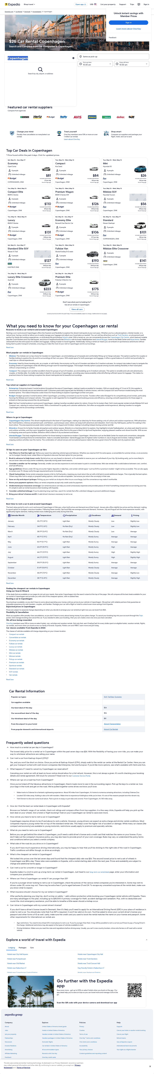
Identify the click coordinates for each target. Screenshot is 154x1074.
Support (122, 4)
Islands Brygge (101, 339)
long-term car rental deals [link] (99, 872)
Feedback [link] (8, 1057)
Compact (13, 371)
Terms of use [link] (83, 1034)
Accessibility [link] (83, 1046)
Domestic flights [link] (47, 1042)
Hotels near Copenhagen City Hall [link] (90, 954)
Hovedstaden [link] (36, 12)
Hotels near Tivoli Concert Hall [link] (89, 963)
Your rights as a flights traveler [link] (126, 1050)
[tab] (11, 947)
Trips (132, 4)
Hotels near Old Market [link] (16, 963)
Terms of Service (23, 1068)
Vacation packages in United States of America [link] (57, 1038)
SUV (105, 697)
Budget (12, 396)
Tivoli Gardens (123, 335)
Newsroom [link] (8, 1042)
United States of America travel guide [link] (54, 1026)
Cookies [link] (82, 1030)
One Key (9, 623)
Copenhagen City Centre (119, 337)
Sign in (146, 4)
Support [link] (119, 1026)
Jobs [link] (6, 1030)
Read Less (10, 347)
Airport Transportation (112, 724)
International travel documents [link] (127, 1046)
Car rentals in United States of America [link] (54, 1046)
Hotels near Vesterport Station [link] (89, 972)
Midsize (12, 356)
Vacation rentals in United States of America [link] (56, 1034)
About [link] (7, 1026)
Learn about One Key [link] (72, 139)
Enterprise (13, 388)
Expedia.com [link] (9, 12)
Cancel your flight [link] (122, 1034)
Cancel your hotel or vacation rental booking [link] (131, 1030)
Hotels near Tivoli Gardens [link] (87, 959)
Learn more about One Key (128, 29)
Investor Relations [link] (10, 1046)
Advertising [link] (8, 1050)
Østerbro (67, 339)
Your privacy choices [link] (86, 1050)
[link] (128, 37)
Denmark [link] (27, 12)
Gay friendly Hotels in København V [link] (91, 968)
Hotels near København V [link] (16, 968)
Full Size (111, 697)
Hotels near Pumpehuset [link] (16, 959)
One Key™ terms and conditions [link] (89, 1038)
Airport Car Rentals (111, 729)
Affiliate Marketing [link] (11, 1053)
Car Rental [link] (19, 12)
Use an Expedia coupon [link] (124, 1042)
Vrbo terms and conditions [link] (88, 1042)
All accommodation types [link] (50, 1050)
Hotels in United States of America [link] (53, 1030)
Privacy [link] (81, 1026)
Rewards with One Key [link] (49, 1053)
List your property (108, 4)
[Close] (150, 1066)
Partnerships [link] (9, 1038)
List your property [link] (10, 1034)
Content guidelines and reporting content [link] (93, 1053)
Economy (13, 363)
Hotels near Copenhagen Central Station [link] (22, 972)
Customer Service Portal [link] (81, 776)
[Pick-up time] (95, 64)
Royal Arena (134, 339)
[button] (77, 86)
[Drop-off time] (131, 64)
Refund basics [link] (121, 1038)
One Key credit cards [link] (49, 1057)
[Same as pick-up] (113, 57)
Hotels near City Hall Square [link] (17, 954)
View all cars (77, 309)
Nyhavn (65, 337)
